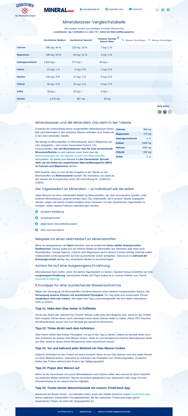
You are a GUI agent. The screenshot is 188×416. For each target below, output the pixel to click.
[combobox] (133, 40)
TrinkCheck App (140, 394)
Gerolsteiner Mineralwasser (114, 411)
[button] (160, 112)
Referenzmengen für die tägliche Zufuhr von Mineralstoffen (70, 155)
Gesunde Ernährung (47, 279)
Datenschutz (65, 411)
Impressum (86, 411)
